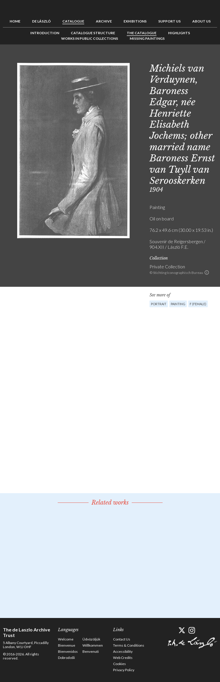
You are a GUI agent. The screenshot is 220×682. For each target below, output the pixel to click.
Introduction (44, 33)
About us (201, 21)
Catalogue (73, 21)
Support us (169, 21)
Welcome (65, 639)
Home (15, 21)
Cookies (119, 664)
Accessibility (123, 651)
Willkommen (92, 645)
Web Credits (123, 657)
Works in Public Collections (89, 38)
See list (203, 57)
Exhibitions (135, 21)
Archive (104, 21)
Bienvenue (66, 645)
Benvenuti (90, 651)
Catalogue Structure (93, 33)
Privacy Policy (123, 670)
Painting (178, 304)
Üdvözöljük (91, 639)
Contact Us (121, 639)
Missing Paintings (147, 38)
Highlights (179, 33)
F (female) (198, 304)
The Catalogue (141, 33)
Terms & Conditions (128, 645)
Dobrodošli (66, 657)
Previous (194, 57)
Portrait (158, 304)
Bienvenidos (68, 651)
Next (212, 57)
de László (41, 21)
